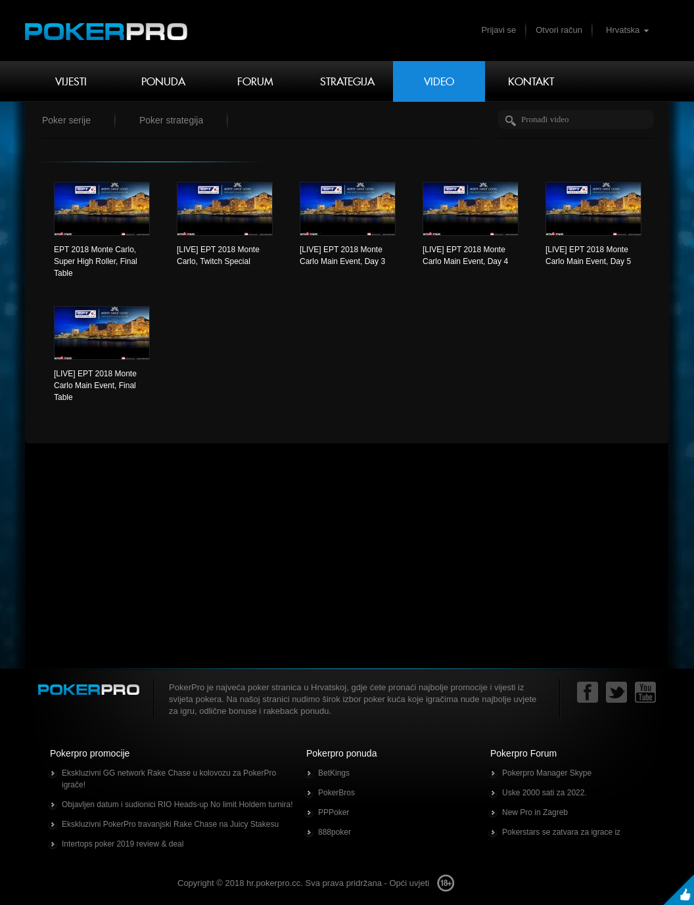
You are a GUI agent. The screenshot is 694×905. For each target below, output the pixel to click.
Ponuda (163, 81)
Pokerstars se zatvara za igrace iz (561, 832)
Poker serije (66, 120)
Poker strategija (171, 120)
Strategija (347, 81)
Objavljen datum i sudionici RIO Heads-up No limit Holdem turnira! (177, 804)
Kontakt (531, 81)
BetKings (334, 773)
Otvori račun (559, 30)
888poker (334, 832)
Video (439, 81)
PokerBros (336, 792)
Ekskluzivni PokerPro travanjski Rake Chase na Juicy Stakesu (170, 824)
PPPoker (333, 812)
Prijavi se (498, 30)
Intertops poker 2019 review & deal (122, 844)
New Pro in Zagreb (535, 812)
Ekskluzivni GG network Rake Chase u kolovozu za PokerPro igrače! (169, 778)
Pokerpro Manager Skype (546, 773)
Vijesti (71, 81)
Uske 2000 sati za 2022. (544, 792)
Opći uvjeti (409, 883)
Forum (255, 81)
